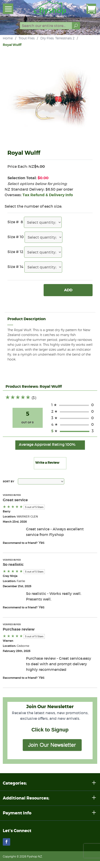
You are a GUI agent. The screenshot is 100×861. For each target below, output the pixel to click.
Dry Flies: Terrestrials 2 (57, 38)
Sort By (8, 481)
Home (8, 38)
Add (68, 290)
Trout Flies (27, 38)
